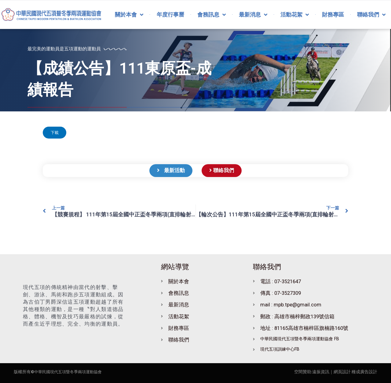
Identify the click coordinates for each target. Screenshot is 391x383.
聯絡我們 (371, 14)
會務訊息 (211, 14)
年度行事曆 (170, 14)
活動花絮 (294, 14)
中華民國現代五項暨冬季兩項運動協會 (70, 371)
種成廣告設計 (364, 371)
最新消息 (253, 14)
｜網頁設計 (340, 371)
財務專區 (333, 14)
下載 (56, 133)
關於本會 (129, 14)
